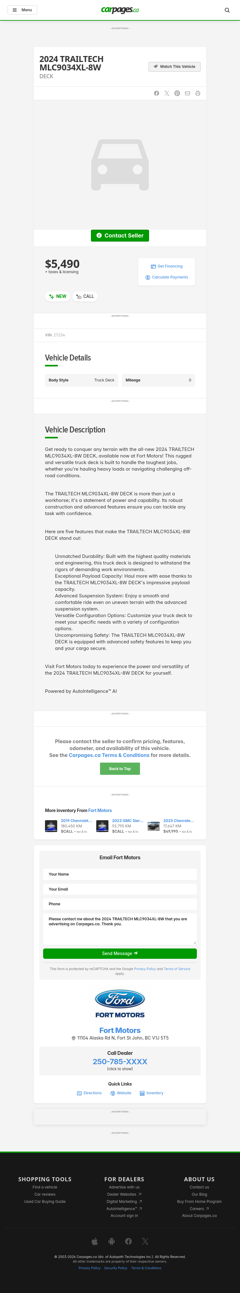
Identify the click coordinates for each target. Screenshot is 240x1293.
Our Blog (199, 1194)
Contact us (199, 1187)
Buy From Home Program (199, 1201)
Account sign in (124, 1215)
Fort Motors (100, 810)
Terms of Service (177, 969)
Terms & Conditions (146, 1268)
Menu (22, 10)
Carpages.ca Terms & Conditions (109, 755)
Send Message (120, 953)
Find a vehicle (44, 1187)
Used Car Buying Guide (45, 1201)
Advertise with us (124, 1187)
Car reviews (45, 1194)
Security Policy (116, 1268)
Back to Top (120, 768)
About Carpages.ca (199, 1215)
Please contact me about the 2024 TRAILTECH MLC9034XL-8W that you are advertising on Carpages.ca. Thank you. (120, 929)
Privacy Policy (145, 969)
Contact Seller (119, 235)
